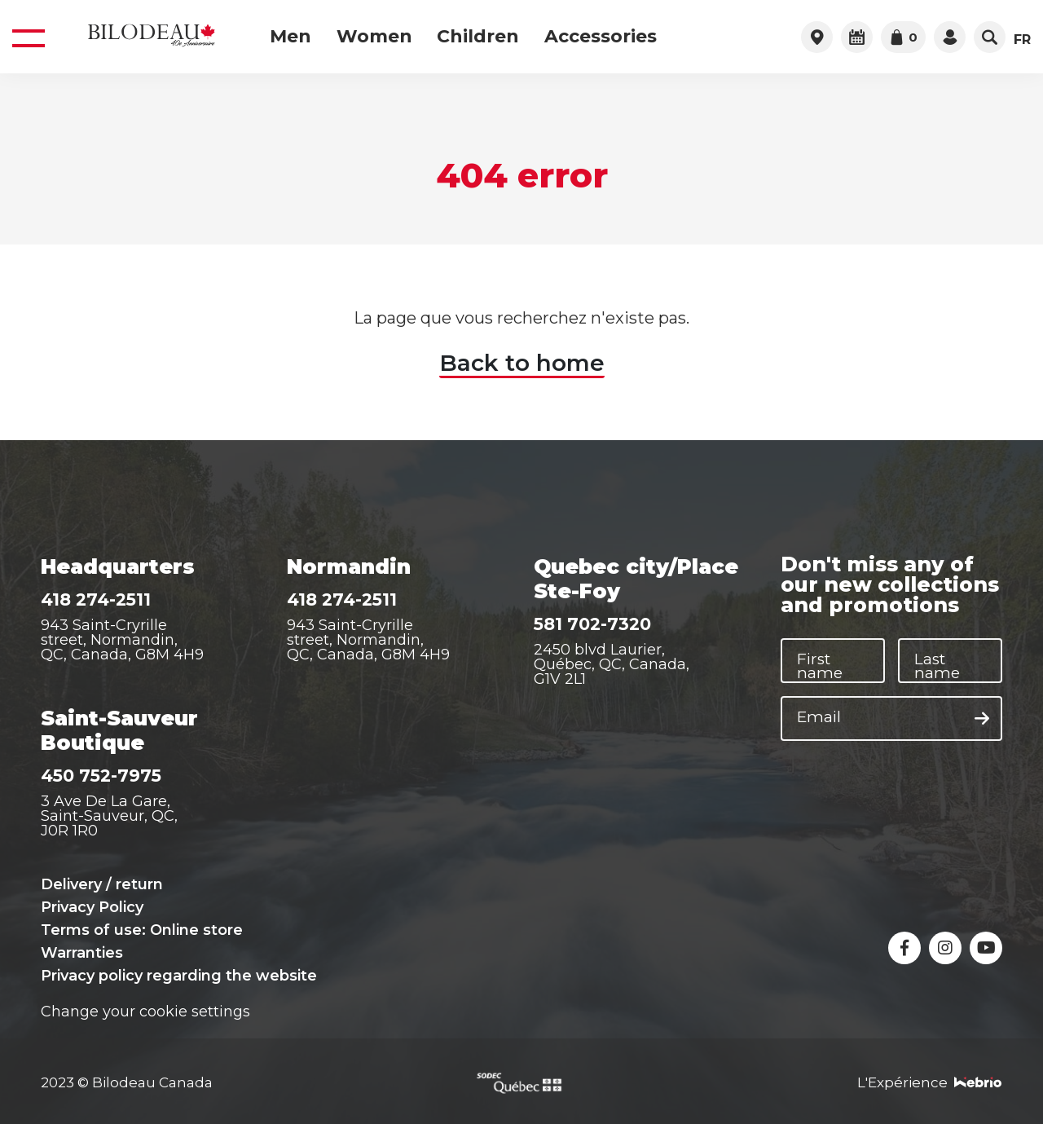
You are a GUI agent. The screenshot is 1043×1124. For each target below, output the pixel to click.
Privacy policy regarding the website (179, 976)
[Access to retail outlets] (817, 37)
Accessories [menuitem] (600, 37)
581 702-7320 (592, 624)
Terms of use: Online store (142, 930)
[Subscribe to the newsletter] (982, 719)
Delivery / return (102, 884)
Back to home (522, 363)
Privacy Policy (92, 907)
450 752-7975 (101, 775)
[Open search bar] (990, 37)
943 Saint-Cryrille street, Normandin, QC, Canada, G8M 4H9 (122, 639)
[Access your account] (950, 37)
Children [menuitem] (478, 37)
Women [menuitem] (374, 37)
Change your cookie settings (145, 1011)
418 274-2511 (96, 599)
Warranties (82, 953)
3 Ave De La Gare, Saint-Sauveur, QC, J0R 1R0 (109, 816)
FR (1022, 39)
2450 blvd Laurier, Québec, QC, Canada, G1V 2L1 (611, 664)
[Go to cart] (903, 37)
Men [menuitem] (290, 37)
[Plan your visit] (857, 37)
